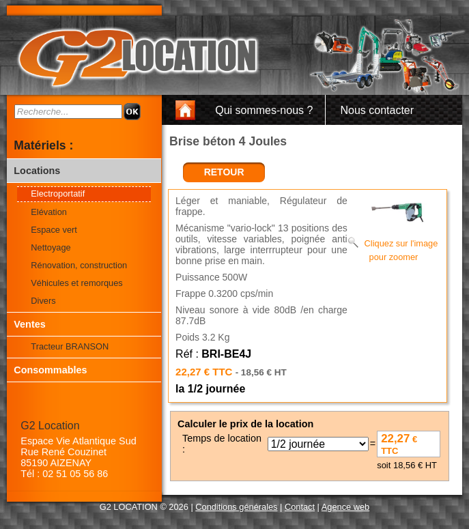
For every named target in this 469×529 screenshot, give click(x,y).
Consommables (50, 369)
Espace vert (54, 230)
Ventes (29, 324)
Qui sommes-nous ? (264, 110)
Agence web (345, 507)
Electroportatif (58, 193)
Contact (300, 507)
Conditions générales (236, 507)
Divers (43, 301)
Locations (37, 170)
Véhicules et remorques (76, 283)
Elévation (49, 212)
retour (224, 172)
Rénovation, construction (79, 265)
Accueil (189, 110)
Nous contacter (377, 110)
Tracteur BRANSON (70, 346)
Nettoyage (50, 247)
